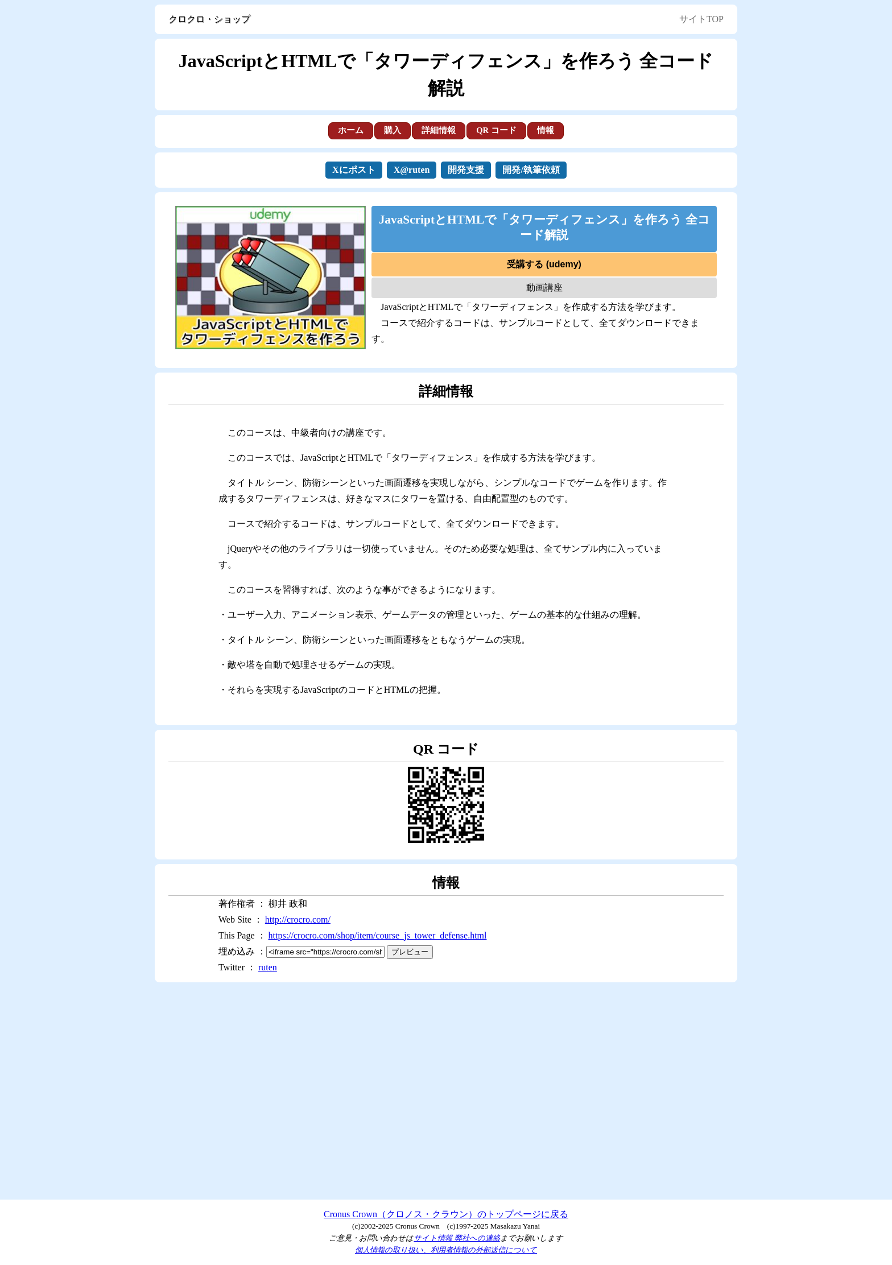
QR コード (496, 130)
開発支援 (466, 170)
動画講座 (544, 287)
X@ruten (412, 170)
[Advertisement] (446, 1091)
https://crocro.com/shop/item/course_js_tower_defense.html (378, 935)
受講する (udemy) (544, 264)
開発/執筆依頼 (530, 170)
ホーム (351, 130)
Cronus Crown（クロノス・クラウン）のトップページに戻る (446, 1214)
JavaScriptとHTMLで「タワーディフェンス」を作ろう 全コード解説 (544, 227)
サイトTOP (701, 19)
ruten (267, 967)
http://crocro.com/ (298, 919)
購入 (392, 130)
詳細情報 (439, 130)
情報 (545, 130)
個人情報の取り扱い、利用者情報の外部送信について (446, 1250)
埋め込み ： (301, 951)
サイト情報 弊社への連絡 (456, 1238)
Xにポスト (353, 170)
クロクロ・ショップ (209, 19)
